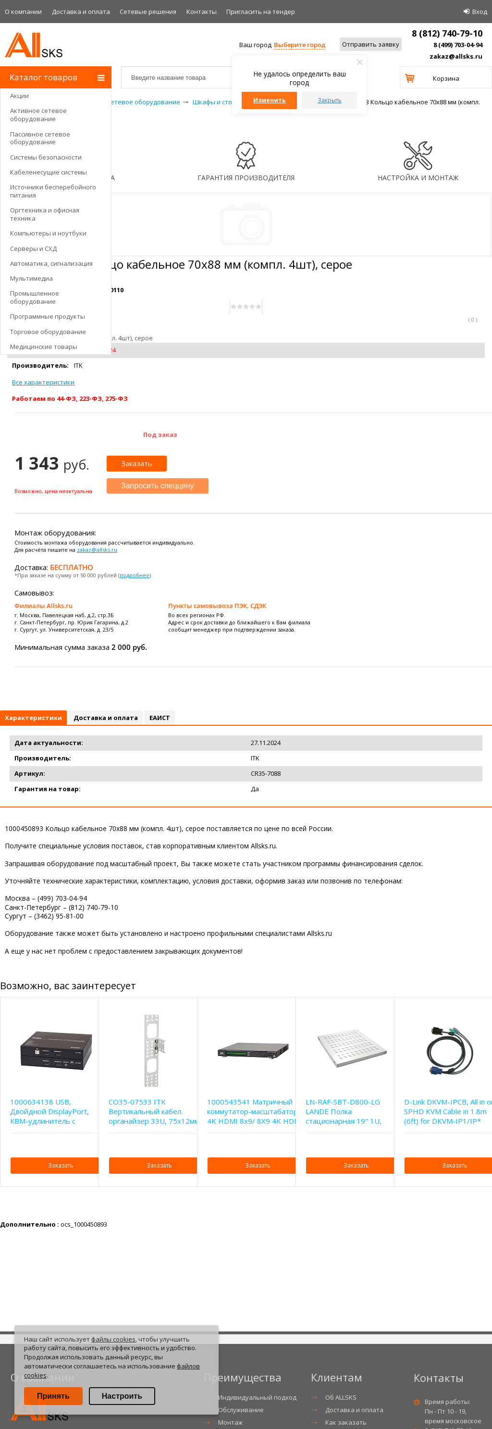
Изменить (269, 100)
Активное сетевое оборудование (38, 114)
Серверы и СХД (33, 248)
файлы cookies (113, 1339)
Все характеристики (43, 382)
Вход (479, 11)
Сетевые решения (148, 11)
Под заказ (160, 434)
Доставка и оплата (81, 11)
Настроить (122, 1396)
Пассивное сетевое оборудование (40, 138)
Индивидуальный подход (257, 1397)
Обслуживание (241, 1409)
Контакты (201, 11)
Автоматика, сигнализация (51, 263)
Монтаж (230, 1422)
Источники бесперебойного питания (53, 191)
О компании (23, 11)
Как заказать (346, 1422)
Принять (53, 1396)
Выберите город (299, 44)
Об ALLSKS (341, 1397)
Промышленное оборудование (34, 297)
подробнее (134, 575)
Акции (19, 95)
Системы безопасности (46, 157)
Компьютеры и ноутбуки (48, 233)
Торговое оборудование (48, 331)
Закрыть (330, 100)
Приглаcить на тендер (260, 11)
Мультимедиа (31, 278)
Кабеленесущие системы (48, 172)
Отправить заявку (370, 44)
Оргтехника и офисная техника (44, 214)
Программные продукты (47, 316)
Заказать (136, 463)
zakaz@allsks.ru (456, 56)
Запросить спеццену (157, 486)
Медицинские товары (43, 346)
